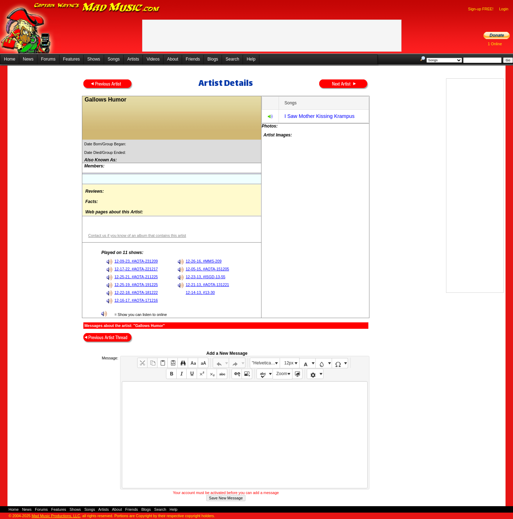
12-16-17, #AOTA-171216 (136, 300)
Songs (114, 59)
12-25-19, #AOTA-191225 (136, 284)
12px (289, 362)
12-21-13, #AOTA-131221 (207, 284)
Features (71, 59)
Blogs (212, 59)
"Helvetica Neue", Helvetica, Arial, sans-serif (266, 362)
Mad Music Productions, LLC (56, 516)
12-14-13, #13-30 (200, 292)
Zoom (281, 373)
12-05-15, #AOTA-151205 (207, 269)
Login (503, 9)
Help (251, 59)
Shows (93, 59)
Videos (152, 59)
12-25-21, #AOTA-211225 (136, 277)
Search (232, 59)
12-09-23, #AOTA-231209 (136, 261)
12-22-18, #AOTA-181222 (136, 292)
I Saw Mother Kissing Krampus (319, 116)
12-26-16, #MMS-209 (204, 261)
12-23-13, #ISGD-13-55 (205, 277)
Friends (193, 59)
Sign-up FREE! (480, 9)
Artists (133, 59)
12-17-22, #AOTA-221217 (136, 269)
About (172, 59)
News (28, 59)
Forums (48, 59)
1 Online (495, 44)
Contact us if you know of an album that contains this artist (137, 235)
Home (9, 59)
